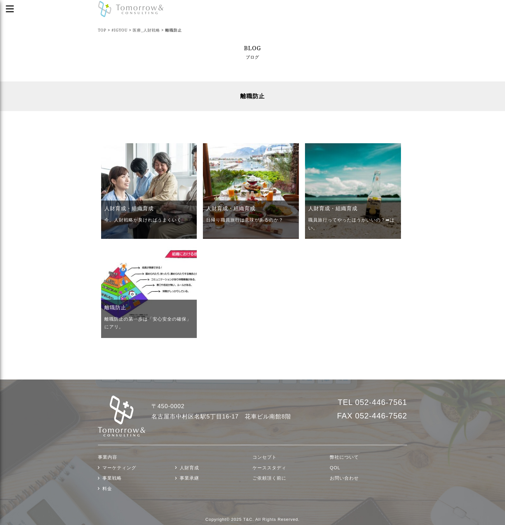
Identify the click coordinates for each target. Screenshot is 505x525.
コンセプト (264, 457)
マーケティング (119, 467)
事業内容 (107, 457)
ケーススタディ (269, 467)
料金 (107, 488)
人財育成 (189, 467)
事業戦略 (112, 478)
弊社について (344, 457)
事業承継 (189, 478)
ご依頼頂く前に (269, 478)
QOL (335, 467)
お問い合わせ (344, 478)
